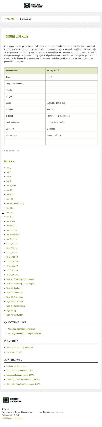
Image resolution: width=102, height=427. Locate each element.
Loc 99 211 (10, 225)
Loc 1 (8, 167)
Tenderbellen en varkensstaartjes (19, 370)
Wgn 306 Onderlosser (14, 301)
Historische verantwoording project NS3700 (23, 384)
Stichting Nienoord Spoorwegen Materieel (24, 333)
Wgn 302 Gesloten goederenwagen (20, 283)
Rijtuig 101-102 (12, 243)
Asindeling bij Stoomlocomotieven (21, 329)
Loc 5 (8, 181)
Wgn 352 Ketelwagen (14, 315)
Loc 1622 (9, 199)
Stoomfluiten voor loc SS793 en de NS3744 (23, 379)
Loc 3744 (9, 217)
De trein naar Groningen (16, 366)
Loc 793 (9, 212)
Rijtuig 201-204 (12, 248)
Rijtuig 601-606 (12, 266)
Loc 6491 (9, 208)
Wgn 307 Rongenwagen (15, 306)
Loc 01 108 (10, 221)
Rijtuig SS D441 (12, 274)
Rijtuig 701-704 (12, 270)
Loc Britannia (11, 239)
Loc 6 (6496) (11, 185)
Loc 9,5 (9, 190)
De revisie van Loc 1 (14, 352)
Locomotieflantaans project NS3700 (20, 375)
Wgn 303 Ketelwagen (14, 288)
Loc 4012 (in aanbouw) (15, 203)
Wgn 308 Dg (11, 310)
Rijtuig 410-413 (12, 257)
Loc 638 (9, 194)
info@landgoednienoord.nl (12, 418)
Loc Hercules (11, 230)
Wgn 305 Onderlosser (14, 297)
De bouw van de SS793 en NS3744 (19, 347)
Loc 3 (8, 176)
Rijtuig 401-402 (12, 252)
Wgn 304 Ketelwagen (14, 292)
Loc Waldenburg (13, 234)
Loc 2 (8, 172)
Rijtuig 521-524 (12, 261)
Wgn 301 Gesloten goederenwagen (20, 279)
